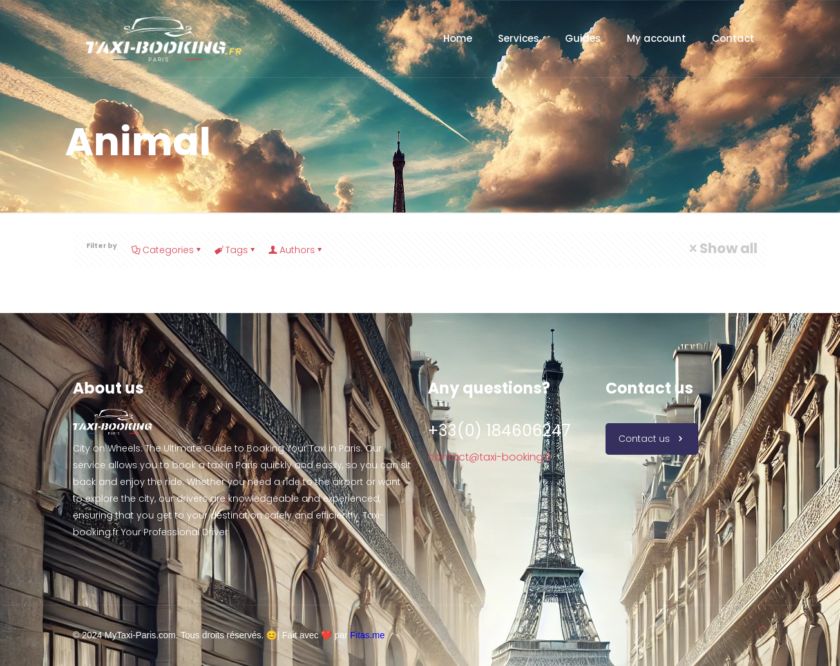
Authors (296, 249)
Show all (722, 248)
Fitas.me (367, 635)
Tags (236, 249)
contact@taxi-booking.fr (490, 457)
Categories (167, 249)
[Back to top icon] (762, 627)
